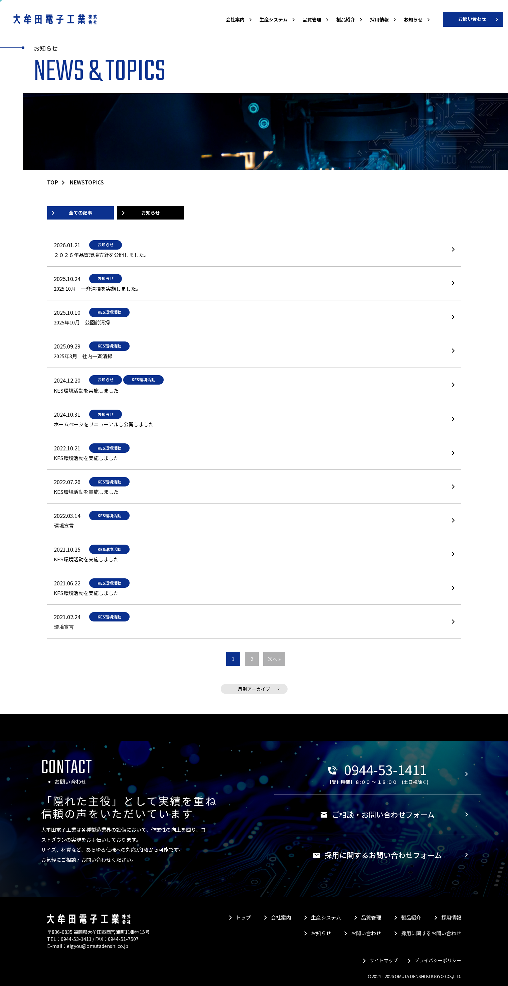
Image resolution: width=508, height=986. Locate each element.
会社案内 (235, 19)
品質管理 (312, 19)
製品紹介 (345, 19)
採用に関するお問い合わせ (431, 933)
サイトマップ (384, 960)
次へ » (274, 659)
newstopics (86, 182)
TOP (52, 182)
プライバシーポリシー (437, 960)
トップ (243, 917)
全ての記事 (80, 212)
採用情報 (379, 19)
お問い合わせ (472, 18)
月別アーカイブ (254, 689)
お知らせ (413, 19)
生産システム (274, 19)
